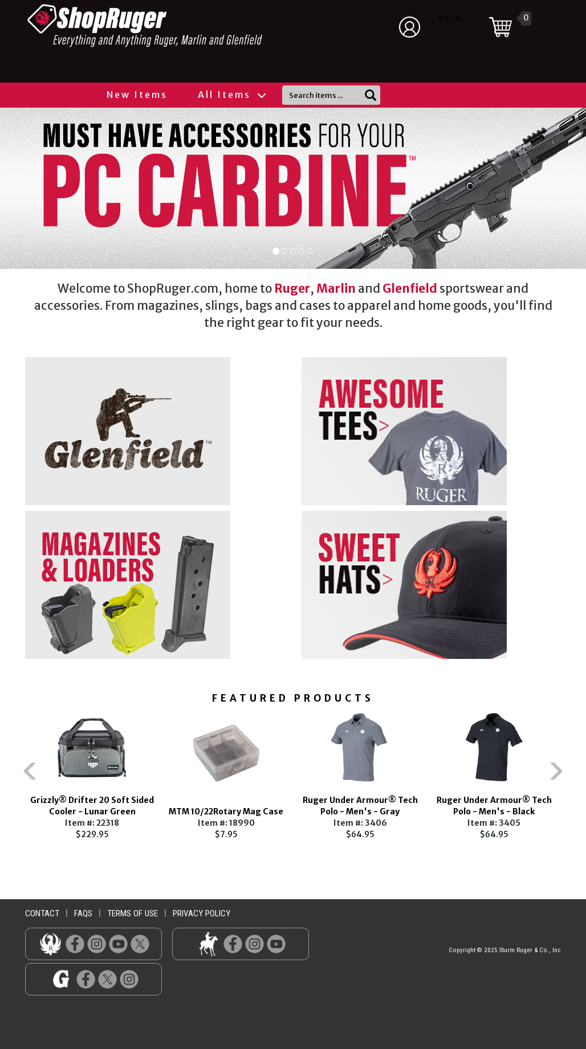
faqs (83, 913)
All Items (231, 94)
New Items (137, 94)
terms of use (132, 913)
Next (578, 776)
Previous (8, 776)
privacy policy (201, 913)
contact (42, 913)
